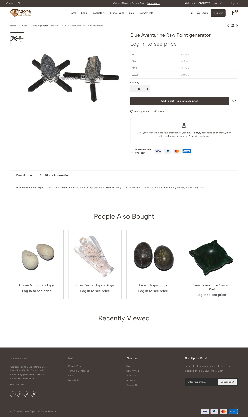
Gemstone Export (19, 358)
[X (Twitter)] (19, 394)
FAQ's (71, 375)
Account (130, 380)
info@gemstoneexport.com (31, 374)
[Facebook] (13, 394)
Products (98, 12)
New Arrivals (146, 12)
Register (218, 13)
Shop (84, 12)
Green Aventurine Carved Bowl (211, 287)
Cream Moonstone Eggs (36, 285)
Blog (20, 3)
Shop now (137, 3)
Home (73, 12)
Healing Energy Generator (46, 25)
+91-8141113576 (202, 3)
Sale (131, 12)
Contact (10, 3)
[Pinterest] (33, 394)
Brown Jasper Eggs (153, 285)
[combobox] (220, 3)
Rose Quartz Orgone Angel (95, 285)
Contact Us (132, 385)
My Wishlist (74, 380)
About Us (131, 375)
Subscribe (227, 382)
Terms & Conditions (78, 371)
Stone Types (117, 12)
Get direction (18, 384)
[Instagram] (26, 394)
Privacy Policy (75, 366)
